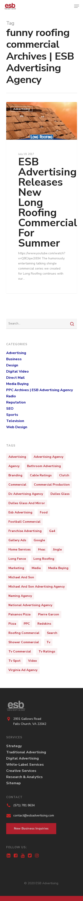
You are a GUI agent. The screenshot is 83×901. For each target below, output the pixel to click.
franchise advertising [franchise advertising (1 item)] (25, 531)
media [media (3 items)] (36, 568)
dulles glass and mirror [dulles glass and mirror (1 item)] (26, 503)
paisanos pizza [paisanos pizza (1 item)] (19, 614)
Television (15, 421)
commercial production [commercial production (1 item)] (52, 485)
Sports (12, 415)
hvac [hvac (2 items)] (41, 549)
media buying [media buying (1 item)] (58, 568)
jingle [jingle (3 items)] (57, 549)
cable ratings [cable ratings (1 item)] (41, 475)
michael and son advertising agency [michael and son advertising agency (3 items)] (36, 586)
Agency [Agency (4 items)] (13, 466)
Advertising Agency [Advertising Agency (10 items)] (48, 457)
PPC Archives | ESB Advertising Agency (39, 390)
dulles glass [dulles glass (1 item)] (59, 494)
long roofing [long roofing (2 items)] (43, 559)
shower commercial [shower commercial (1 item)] (23, 642)
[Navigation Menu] (76, 6)
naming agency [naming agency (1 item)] (20, 596)
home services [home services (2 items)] (19, 549)
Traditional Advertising (26, 752)
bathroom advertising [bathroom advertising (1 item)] (44, 466)
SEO (10, 408)
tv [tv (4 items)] (48, 642)
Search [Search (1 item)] (52, 633)
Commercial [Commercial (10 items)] (17, 485)
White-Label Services (25, 764)
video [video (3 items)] (32, 661)
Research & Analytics (24, 777)
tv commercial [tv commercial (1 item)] (19, 651)
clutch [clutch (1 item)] (64, 475)
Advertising (21, 109)
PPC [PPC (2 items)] (27, 624)
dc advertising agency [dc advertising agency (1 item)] (25, 494)
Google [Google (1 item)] (39, 540)
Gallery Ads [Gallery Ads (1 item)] (17, 540)
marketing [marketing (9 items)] (16, 568)
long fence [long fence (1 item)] (17, 559)
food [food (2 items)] (44, 512)
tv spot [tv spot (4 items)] (14, 661)
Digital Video (17, 371)
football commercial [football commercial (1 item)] (24, 522)
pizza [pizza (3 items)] (12, 624)
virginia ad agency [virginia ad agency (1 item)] (22, 670)
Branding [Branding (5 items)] (15, 475)
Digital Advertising (22, 758)
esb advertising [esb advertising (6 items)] (20, 512)
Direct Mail (15, 377)
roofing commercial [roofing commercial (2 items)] (23, 633)
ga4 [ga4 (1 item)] (52, 531)
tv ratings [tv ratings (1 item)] (47, 651)
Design (12, 365)
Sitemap (13, 783)
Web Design (16, 427)
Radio (11, 396)
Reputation (16, 402)
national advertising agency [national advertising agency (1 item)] (30, 605)
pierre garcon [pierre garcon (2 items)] (48, 614)
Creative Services (21, 771)
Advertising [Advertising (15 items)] (17, 457)
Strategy (14, 746)
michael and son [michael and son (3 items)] (21, 577)
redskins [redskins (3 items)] (44, 624)
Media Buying (17, 384)
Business (14, 359)
